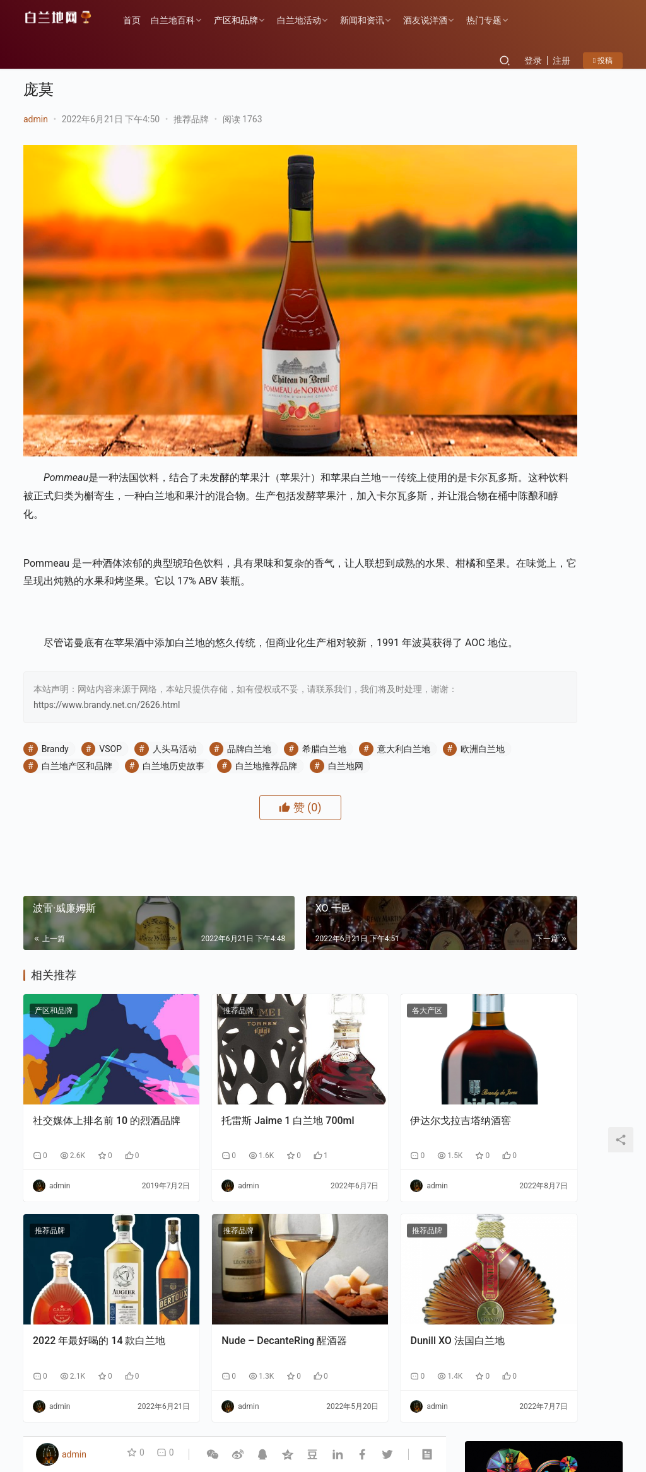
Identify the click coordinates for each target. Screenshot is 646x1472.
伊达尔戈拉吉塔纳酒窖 (373, 1054)
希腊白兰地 (324, 693)
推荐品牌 (191, 119)
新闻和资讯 (373, 20)
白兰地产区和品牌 (151, 710)
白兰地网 (59, 727)
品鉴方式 (267, 1398)
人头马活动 (175, 693)
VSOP (110, 693)
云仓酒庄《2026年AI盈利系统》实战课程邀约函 (578, 917)
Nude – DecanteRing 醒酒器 (230, 1254)
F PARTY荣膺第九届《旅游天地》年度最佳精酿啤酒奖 (583, 1208)
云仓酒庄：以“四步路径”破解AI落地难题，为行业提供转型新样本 (578, 739)
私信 (572, 400)
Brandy (55, 693)
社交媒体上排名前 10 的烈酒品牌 (86, 1061)
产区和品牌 (247, 20)
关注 (516, 400)
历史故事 (92, 1398)
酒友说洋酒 (436, 20)
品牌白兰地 (249, 693)
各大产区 (340, 972)
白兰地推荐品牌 (341, 710)
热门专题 (495, 20)
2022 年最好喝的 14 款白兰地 (89, 1254)
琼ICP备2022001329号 (176, 1418)
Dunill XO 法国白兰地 (370, 1247)
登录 (533, 60)
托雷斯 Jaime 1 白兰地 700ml (228, 1061)
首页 (143, 20)
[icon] (572, 1410)
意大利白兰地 (403, 693)
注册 (561, 60)
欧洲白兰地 (64, 710)
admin (35, 119)
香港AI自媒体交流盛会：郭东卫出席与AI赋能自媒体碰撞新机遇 (578, 681)
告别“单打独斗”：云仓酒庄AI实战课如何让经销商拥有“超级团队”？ (578, 799)
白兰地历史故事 (248, 710)
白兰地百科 (184, 20)
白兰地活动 (310, 20)
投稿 (603, 60)
